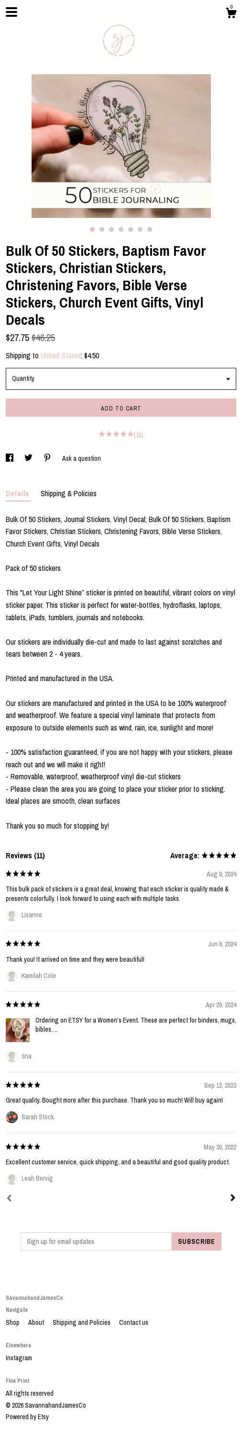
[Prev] (9, 1199)
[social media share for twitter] (29, 458)
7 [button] (149, 229)
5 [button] (130, 229)
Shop (13, 1322)
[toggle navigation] (11, 12)
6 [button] (140, 229)
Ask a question (81, 458)
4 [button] (121, 229)
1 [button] (92, 229)
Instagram (19, 1358)
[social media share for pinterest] (48, 458)
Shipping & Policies (69, 493)
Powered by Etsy (27, 1416)
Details (18, 493)
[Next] (233, 1199)
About (36, 1322)
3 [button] (111, 229)
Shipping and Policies (82, 1322)
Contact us (133, 1322)
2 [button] (101, 229)
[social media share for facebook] (10, 458)
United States (61, 355)
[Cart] (231, 14)
